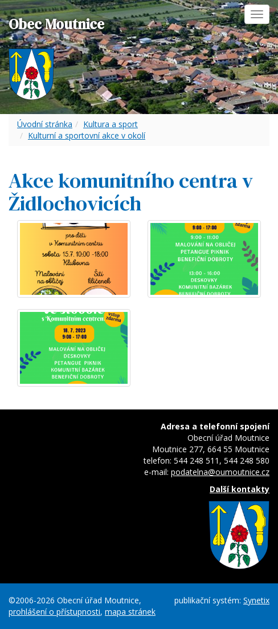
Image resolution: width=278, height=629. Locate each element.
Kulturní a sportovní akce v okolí (86, 135)
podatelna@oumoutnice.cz (220, 471)
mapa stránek (130, 611)
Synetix (256, 600)
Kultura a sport (110, 124)
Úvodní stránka (44, 124)
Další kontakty (239, 489)
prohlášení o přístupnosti (54, 611)
